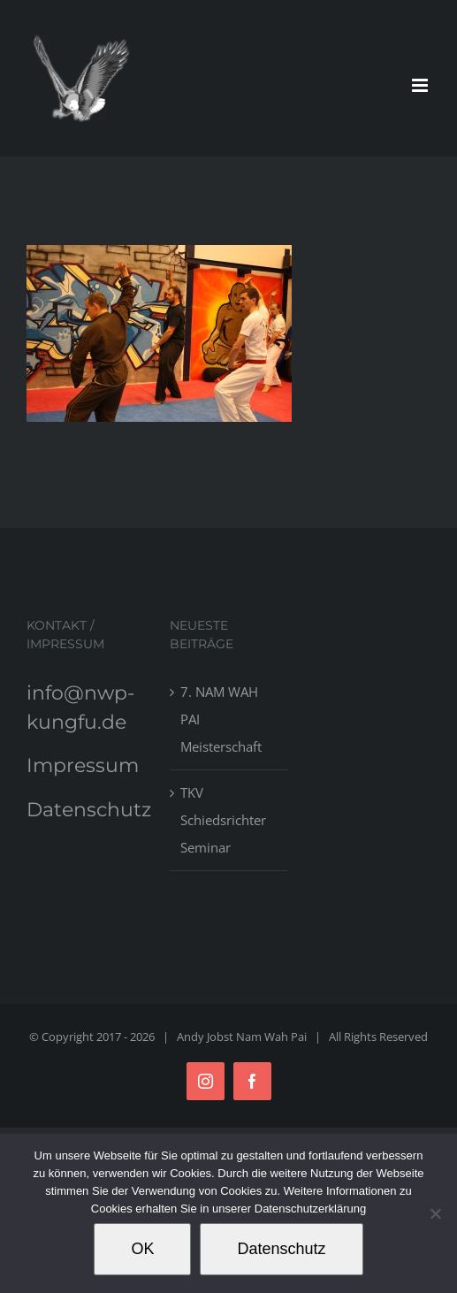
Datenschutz (89, 810)
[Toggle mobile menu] (421, 85)
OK (142, 1249)
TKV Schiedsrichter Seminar (223, 820)
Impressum (83, 765)
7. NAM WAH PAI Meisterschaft (221, 719)
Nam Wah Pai (271, 1036)
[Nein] (435, 1213)
